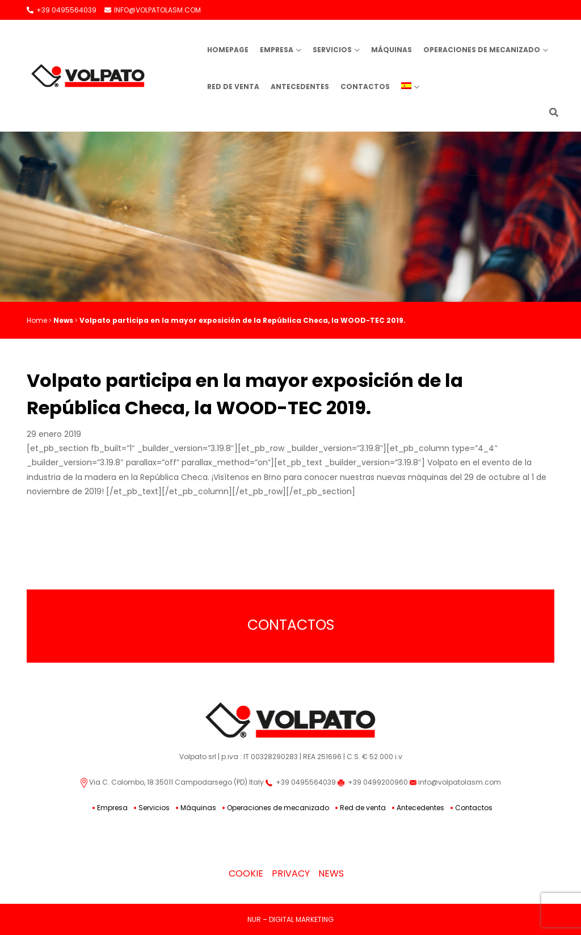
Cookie (246, 873)
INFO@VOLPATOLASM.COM (152, 10)
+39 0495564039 (61, 10)
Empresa (276, 49)
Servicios (332, 49)
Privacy (291, 873)
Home (37, 320)
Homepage (228, 49)
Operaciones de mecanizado (481, 49)
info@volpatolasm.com (455, 782)
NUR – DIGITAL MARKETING (290, 919)
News (63, 320)
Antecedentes (300, 86)
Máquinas (391, 49)
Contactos (365, 86)
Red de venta (233, 86)
